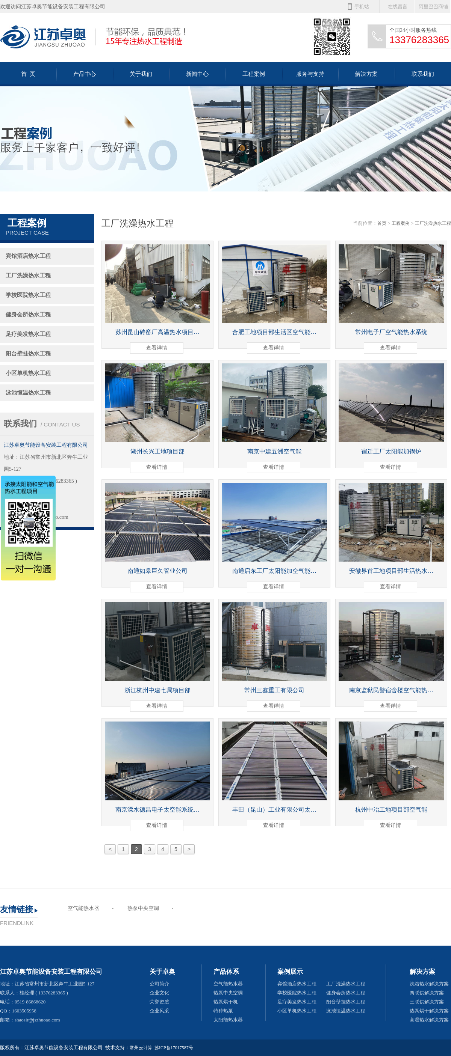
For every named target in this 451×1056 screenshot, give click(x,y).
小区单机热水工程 (28, 373)
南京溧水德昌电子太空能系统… (157, 809)
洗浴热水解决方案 (429, 984)
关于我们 (141, 74)
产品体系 (226, 971)
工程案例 (253, 74)
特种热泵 (223, 1011)
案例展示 (290, 971)
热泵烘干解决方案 (429, 1011)
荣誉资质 (159, 1002)
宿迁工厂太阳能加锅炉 (391, 451)
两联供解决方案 (427, 993)
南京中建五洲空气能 (274, 451)
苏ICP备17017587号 (173, 1047)
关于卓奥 (162, 971)
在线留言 (397, 6)
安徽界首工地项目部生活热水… (391, 571)
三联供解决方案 (427, 1002)
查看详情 (156, 348)
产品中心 (84, 74)
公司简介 (159, 984)
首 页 (28, 74)
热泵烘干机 (225, 1002)
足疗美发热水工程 (28, 334)
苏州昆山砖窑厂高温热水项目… (157, 332)
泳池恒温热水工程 (28, 393)
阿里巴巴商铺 (433, 6)
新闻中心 (197, 74)
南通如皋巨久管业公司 (157, 571)
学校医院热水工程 (28, 295)
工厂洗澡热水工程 (28, 276)
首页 (381, 223)
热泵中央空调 (143, 908)
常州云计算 (141, 1047)
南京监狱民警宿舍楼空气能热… (391, 690)
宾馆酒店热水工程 (28, 256)
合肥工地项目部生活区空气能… (274, 332)
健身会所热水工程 (28, 315)
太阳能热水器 (228, 1020)
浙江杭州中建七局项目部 (157, 690)
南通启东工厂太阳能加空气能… (274, 571)
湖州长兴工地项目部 (157, 451)
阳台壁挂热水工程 (28, 354)
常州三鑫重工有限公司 (274, 690)
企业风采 (159, 1011)
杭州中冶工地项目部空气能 (391, 809)
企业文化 (159, 993)
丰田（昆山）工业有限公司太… (274, 809)
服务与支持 (310, 74)
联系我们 (423, 74)
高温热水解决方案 (429, 1020)
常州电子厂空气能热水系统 (391, 332)
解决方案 (366, 74)
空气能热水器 (83, 908)
